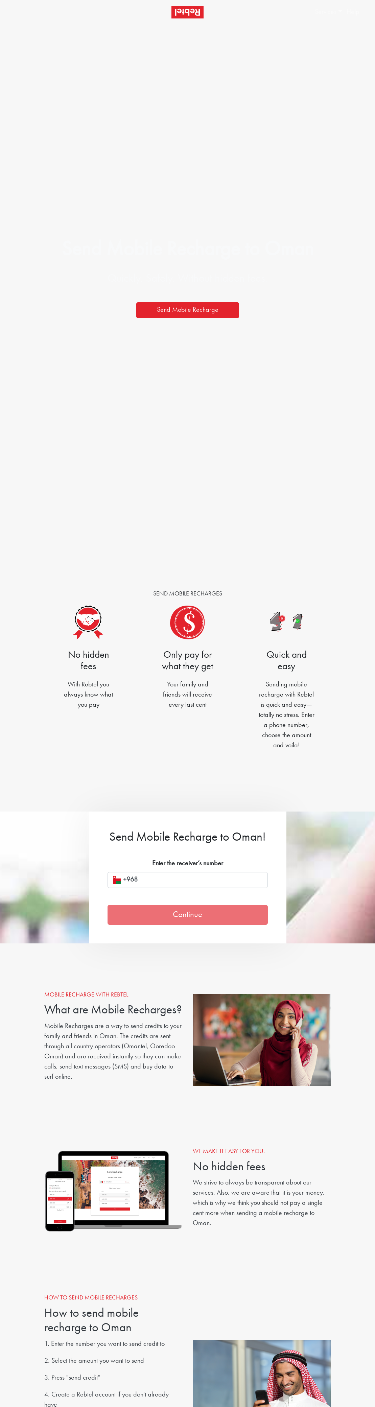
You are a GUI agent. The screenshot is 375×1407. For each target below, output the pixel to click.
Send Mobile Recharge (187, 310)
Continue (187, 915)
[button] (323, 12)
